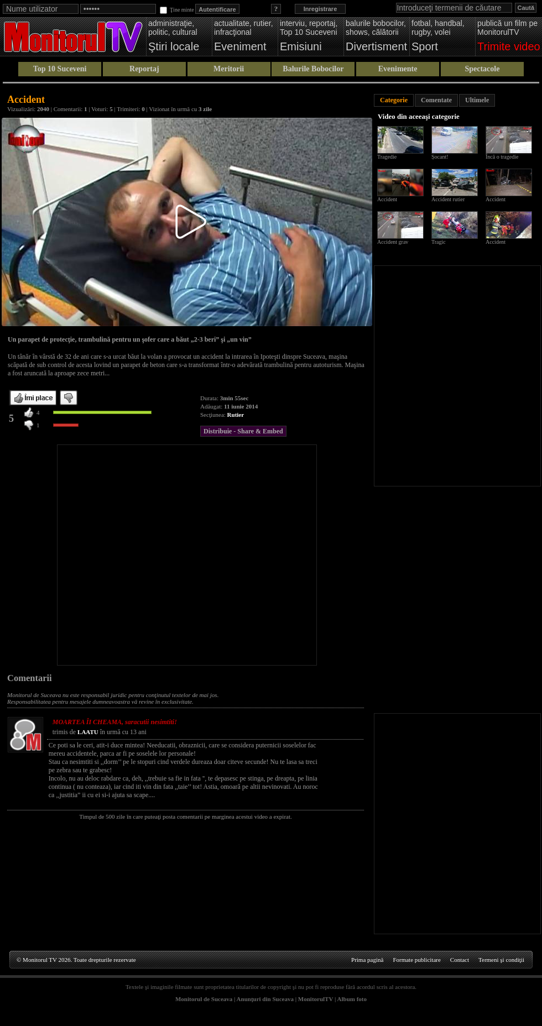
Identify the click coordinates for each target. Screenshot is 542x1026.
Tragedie (387, 157)
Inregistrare (320, 9)
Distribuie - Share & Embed (243, 431)
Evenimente (398, 69)
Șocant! (440, 157)
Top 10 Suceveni (60, 69)
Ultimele (477, 100)
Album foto (352, 999)
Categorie (394, 100)
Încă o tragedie (502, 157)
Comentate (436, 100)
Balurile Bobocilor (313, 69)
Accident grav (392, 242)
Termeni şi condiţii (501, 959)
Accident (387, 199)
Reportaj (144, 69)
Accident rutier (448, 199)
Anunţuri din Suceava (265, 999)
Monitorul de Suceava (203, 999)
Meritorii (228, 69)
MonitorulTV (315, 999)
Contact (459, 959)
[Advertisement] (110, 555)
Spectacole (482, 69)
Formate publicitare (416, 959)
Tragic (438, 242)
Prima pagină (367, 959)
